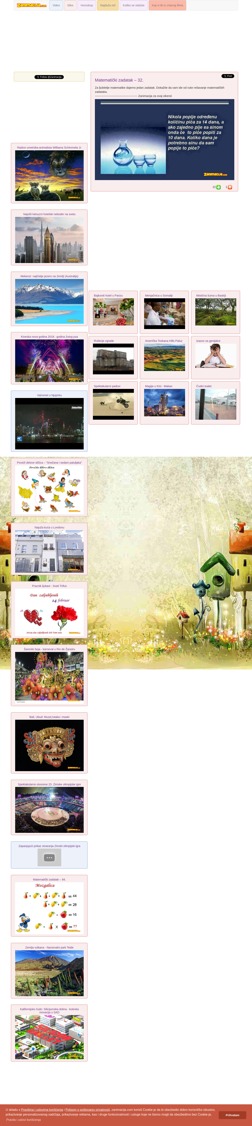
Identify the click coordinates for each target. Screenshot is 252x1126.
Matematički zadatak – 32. (119, 80)
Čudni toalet (203, 386)
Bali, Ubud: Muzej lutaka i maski (49, 717)
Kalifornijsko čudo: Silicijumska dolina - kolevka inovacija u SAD (49, 1011)
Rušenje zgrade (104, 340)
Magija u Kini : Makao (158, 386)
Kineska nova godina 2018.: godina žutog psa (49, 336)
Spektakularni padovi (107, 386)
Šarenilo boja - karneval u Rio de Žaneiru (49, 649)
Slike (70, 5)
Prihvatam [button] (232, 1115)
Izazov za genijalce (208, 340)
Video (56, 5)
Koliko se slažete (134, 5)
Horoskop (87, 5)
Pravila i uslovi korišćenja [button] (23, 1119)
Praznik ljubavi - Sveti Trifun (49, 586)
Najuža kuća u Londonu (49, 527)
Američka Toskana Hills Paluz (164, 340)
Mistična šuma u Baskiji (211, 295)
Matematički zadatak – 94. (49, 879)
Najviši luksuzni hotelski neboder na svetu (49, 214)
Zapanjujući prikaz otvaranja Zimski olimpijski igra (49, 846)
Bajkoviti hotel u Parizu (108, 295)
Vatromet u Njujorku (49, 395)
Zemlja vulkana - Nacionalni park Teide (49, 947)
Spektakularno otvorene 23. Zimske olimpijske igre (49, 784)
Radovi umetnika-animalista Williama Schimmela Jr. (49, 147)
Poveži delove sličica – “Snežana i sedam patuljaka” (49, 462)
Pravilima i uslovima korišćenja (42, 1109)
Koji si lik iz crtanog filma (167, 5)
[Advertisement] (126, 42)
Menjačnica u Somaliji (159, 295)
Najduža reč (108, 5)
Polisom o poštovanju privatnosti (88, 1109)
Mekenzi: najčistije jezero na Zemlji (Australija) (49, 276)
